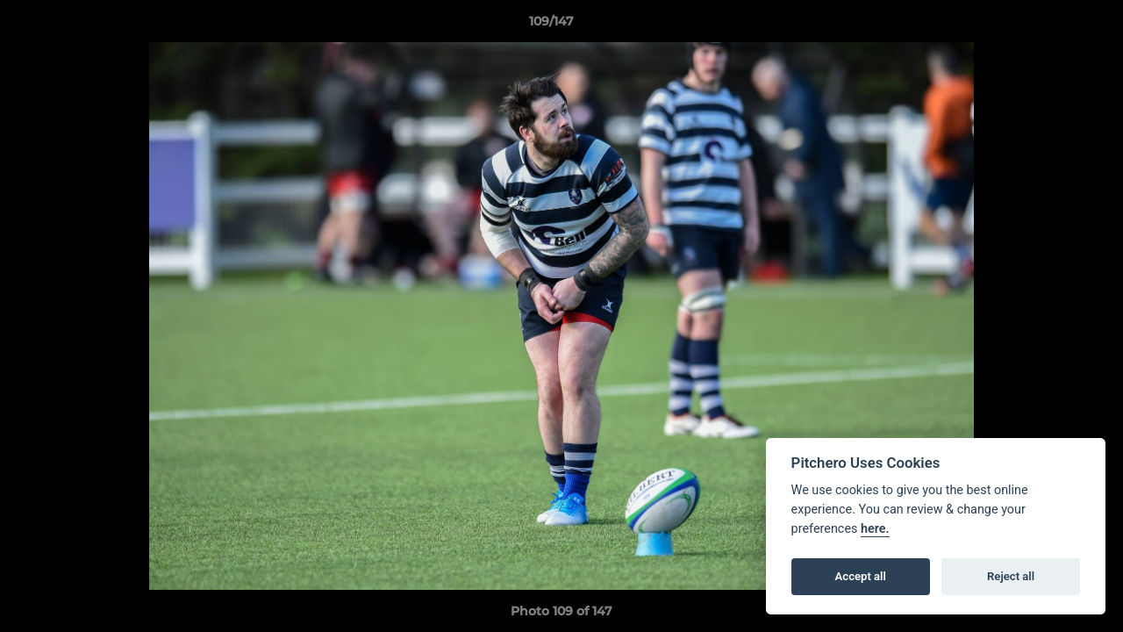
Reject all (1010, 576)
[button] (1049, 25)
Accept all (860, 576)
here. (875, 528)
